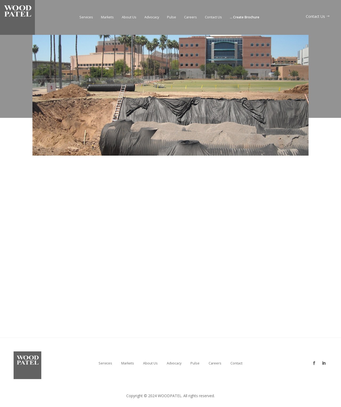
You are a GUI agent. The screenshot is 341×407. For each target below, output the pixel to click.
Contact (236, 363)
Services (86, 17)
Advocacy (151, 17)
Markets (107, 17)
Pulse (171, 17)
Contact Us (213, 17)
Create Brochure (244, 17)
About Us (129, 17)
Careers (190, 17)
